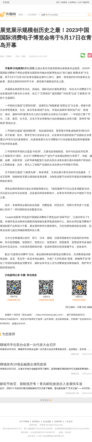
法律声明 (58, 421)
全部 (43, 15)
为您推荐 (8, 334)
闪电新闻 (64, 2)
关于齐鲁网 (24, 421)
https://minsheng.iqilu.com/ (49, 315)
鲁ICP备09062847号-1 (12, 429)
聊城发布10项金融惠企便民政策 (23, 364)
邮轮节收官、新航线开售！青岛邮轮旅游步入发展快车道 (41, 384)
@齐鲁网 (48, 319)
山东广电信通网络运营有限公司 (50, 436)
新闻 (21, 14)
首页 (57, 2)
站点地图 (47, 421)
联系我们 (36, 421)
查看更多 (44, 400)
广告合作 (69, 421)
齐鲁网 (6, 2)
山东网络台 (72, 2)
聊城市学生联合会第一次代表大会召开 (28, 345)
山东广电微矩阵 (83, 2)
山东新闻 (32, 14)
